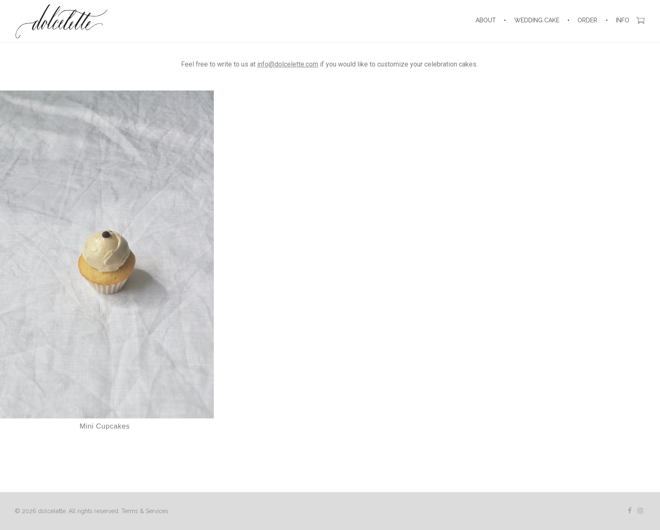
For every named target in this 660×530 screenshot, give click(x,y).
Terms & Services (144, 511)
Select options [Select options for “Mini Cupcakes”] (104, 450)
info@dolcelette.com (287, 64)
